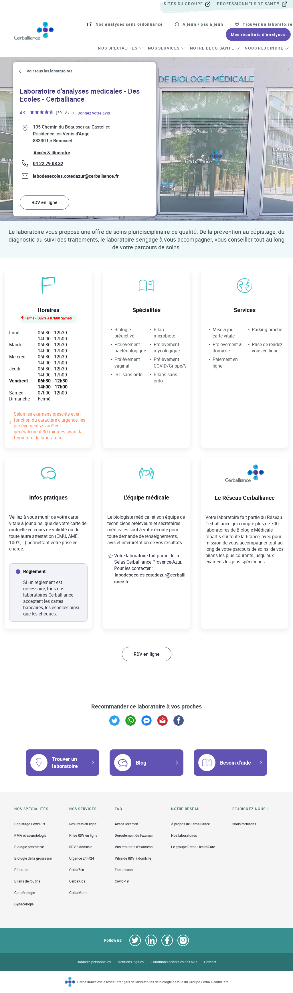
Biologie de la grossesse (33, 858)
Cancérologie (24, 893)
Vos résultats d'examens (134, 847)
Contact (210, 962)
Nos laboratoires (184, 835)
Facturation (124, 870)
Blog (141, 762)
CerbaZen (76, 870)
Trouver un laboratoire (65, 762)
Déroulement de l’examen (134, 835)
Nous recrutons (244, 824)
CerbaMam (77, 893)
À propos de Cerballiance (190, 824)
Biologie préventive (29, 847)
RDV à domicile (80, 847)
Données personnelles (94, 962)
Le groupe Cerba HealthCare (193, 847)
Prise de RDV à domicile (133, 858)
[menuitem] (189, 4)
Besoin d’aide (235, 762)
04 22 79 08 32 (48, 163)
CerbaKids (77, 881)
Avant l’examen (126, 824)
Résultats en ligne (83, 824)
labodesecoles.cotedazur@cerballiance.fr (76, 176)
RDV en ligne (44, 202)
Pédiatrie (21, 870)
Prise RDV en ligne (83, 835)
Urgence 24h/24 (81, 858)
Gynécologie (23, 904)
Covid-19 (122, 881)
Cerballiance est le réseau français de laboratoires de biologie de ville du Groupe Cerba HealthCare (153, 982)
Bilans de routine (27, 881)
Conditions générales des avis (174, 962)
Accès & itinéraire (51, 152)
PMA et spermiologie (30, 835)
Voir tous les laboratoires (49, 71)
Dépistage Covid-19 (29, 824)
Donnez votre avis (94, 113)
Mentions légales (131, 962)
